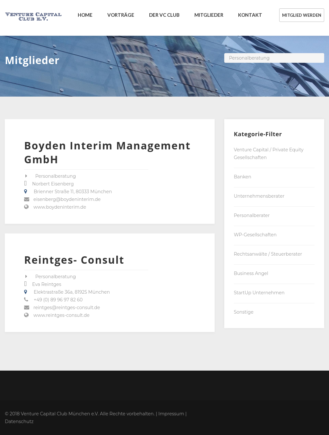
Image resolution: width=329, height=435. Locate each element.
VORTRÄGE (120, 15)
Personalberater (252, 215)
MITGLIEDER (208, 15)
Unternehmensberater (259, 196)
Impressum (171, 414)
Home (85, 15)
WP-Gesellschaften (255, 235)
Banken (242, 177)
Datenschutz (19, 421)
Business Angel (251, 273)
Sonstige (243, 312)
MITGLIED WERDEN (301, 15)
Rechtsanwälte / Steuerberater (268, 254)
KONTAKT (250, 15)
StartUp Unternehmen (259, 293)
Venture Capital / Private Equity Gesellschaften (269, 153)
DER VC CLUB (164, 15)
